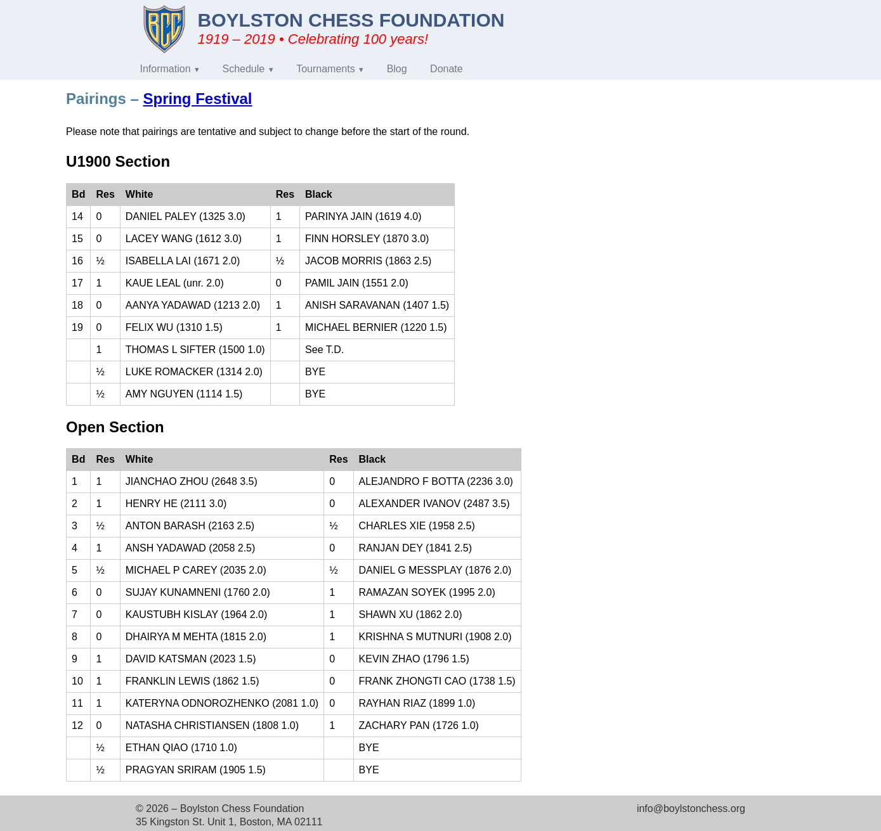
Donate (446, 68)
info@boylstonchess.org (691, 808)
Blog (397, 68)
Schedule (244, 68)
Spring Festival (197, 98)
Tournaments (325, 68)
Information (165, 68)
